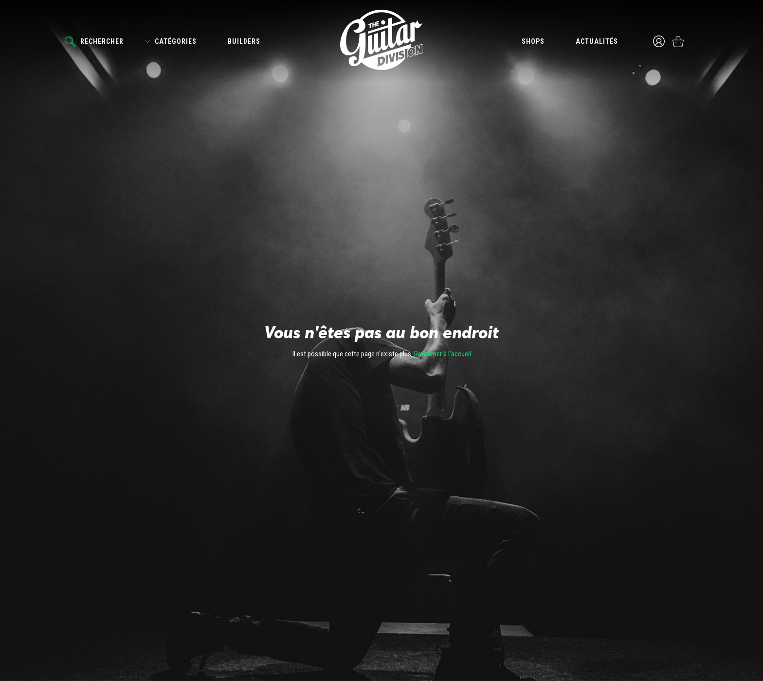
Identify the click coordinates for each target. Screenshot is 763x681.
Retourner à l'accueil (442, 353)
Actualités (597, 41)
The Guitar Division (381, 40)
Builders (244, 41)
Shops (533, 41)
